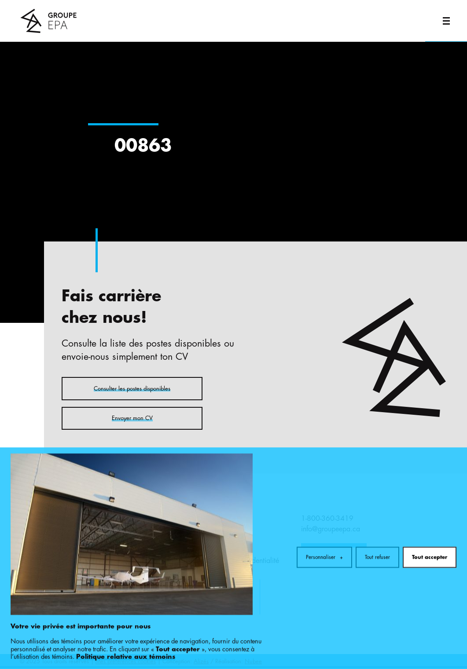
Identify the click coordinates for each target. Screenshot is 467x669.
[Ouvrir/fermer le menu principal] (446, 21)
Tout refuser (377, 530)
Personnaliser (324, 530)
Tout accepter (429, 530)
